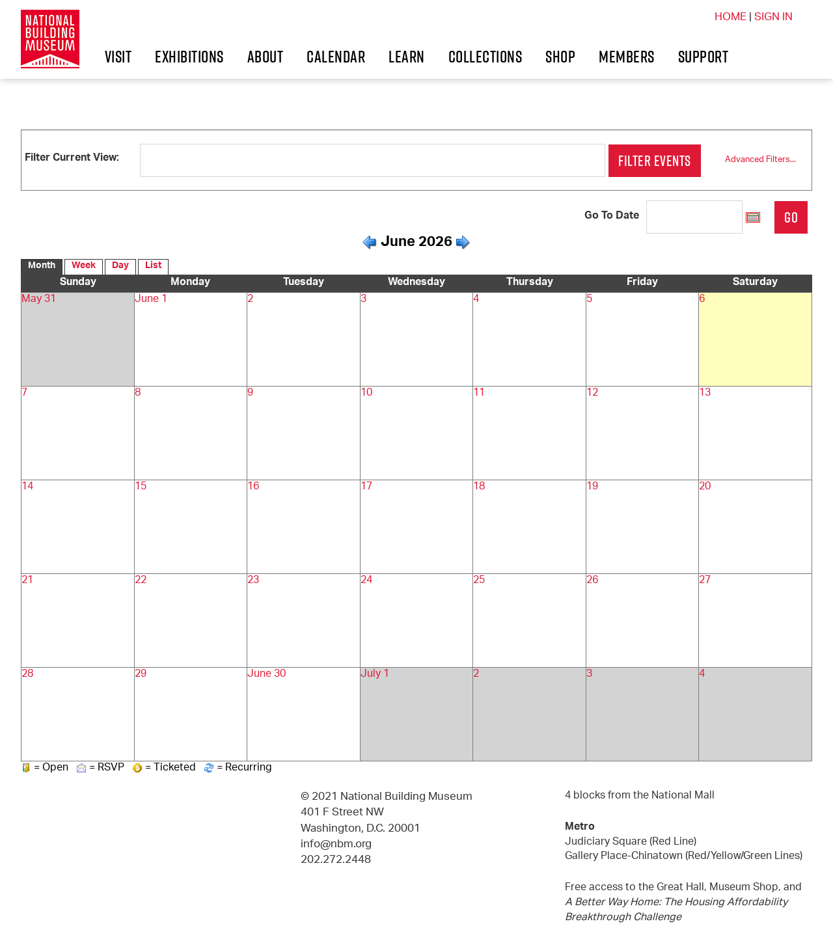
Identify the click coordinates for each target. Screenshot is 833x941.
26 (591, 580)
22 (140, 580)
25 (478, 580)
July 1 (373, 674)
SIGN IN (772, 17)
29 (140, 674)
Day (114, 267)
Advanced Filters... (764, 160)
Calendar (368, 56)
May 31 (37, 299)
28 (26, 674)
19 (591, 487)
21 (26, 580)
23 (252, 580)
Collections (582, 56)
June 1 (148, 299)
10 (366, 393)
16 (252, 487)
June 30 (263, 674)
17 (366, 487)
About (267, 56)
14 (26, 487)
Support (181, 100)
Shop (690, 56)
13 (704, 393)
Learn (468, 56)
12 (591, 393)
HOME (728, 17)
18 (478, 487)
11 (478, 393)
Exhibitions (158, 56)
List (146, 267)
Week (80, 267)
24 (366, 580)
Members (76, 100)
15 (140, 487)
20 (704, 487)
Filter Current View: (70, 158)
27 (704, 580)
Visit (56, 56)
